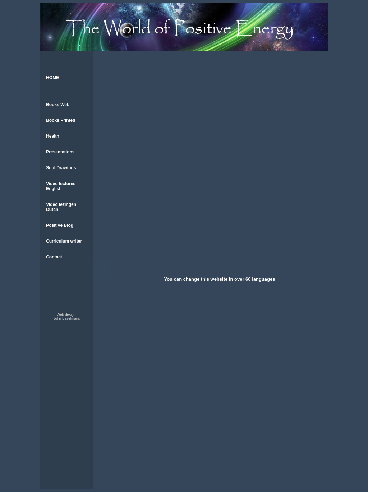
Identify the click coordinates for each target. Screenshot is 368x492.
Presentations (57, 163)
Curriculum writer (61, 263)
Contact (51, 281)
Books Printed (59, 127)
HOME (49, 78)
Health (50, 145)
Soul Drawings (58, 181)
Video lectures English (58, 202)
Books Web (55, 109)
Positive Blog (57, 245)
